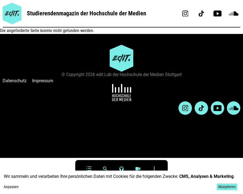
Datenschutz (15, 80)
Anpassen (11, 187)
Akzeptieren (227, 187)
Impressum (42, 80)
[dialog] (121, 182)
